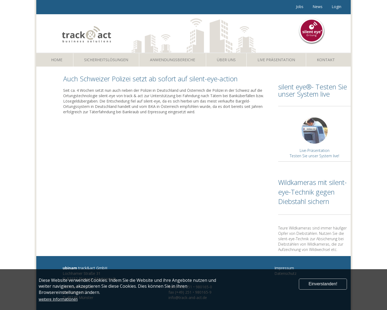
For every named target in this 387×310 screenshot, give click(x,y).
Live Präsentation (276, 59)
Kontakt (326, 59)
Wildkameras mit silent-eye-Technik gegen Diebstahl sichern (312, 192)
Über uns (226, 59)
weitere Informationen (58, 299)
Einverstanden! (323, 284)
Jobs (299, 6)
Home (56, 59)
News (317, 6)
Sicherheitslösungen (106, 59)
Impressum (284, 268)
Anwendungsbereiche (172, 59)
